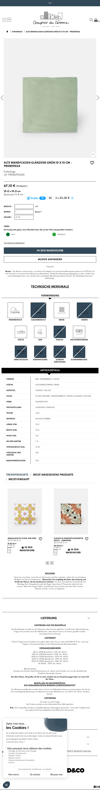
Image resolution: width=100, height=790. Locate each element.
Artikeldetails (50, 370)
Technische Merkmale (14, 243)
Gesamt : (8, 217)
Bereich (7, 206)
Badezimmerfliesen (15, 461)
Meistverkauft (19, 479)
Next (52, 563)
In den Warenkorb (50, 250)
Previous (47, 563)
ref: (6, 175)
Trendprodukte (17, 475)
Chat (74, 586)
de (9, 20)
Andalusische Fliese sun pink (22, 538)
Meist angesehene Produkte (53, 475)
